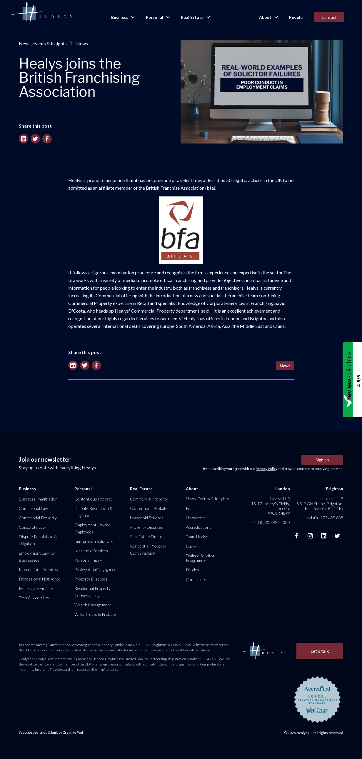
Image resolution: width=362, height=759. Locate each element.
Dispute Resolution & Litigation (38, 540)
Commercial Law (33, 508)
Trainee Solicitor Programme (200, 558)
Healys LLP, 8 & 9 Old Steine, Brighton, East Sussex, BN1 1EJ (319, 503)
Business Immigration (38, 498)
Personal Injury (88, 560)
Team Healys (197, 536)
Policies (192, 569)
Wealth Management (92, 604)
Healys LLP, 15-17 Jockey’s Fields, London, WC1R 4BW (270, 506)
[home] (41, 13)
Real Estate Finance (36, 588)
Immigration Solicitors (93, 541)
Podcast (193, 508)
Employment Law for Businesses (37, 557)
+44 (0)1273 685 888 (324, 517)
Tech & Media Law (34, 597)
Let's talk (320, 651)
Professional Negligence (40, 578)
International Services (38, 569)
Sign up (322, 459)
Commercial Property (38, 517)
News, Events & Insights (43, 43)
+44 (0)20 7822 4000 (271, 522)
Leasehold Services (91, 550)
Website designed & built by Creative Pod (51, 732)
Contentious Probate (93, 498)
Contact (329, 17)
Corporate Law (32, 527)
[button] (122, 17)
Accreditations (198, 527)
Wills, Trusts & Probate (95, 614)
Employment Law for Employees (92, 528)
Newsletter (196, 517)
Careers (193, 546)
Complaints (196, 579)
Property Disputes (90, 578)
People (296, 17)
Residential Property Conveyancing (92, 592)
